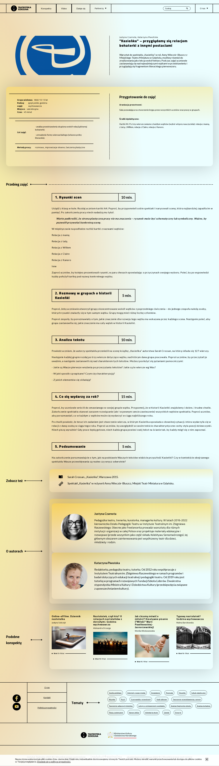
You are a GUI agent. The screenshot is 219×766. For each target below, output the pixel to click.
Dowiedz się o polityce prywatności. (54, 761)
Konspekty (46, 8)
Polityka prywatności (47, 708)
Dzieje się (80, 8)
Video (64, 8)
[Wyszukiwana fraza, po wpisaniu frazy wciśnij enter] (177, 8)
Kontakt (46, 697)
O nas (47, 687)
